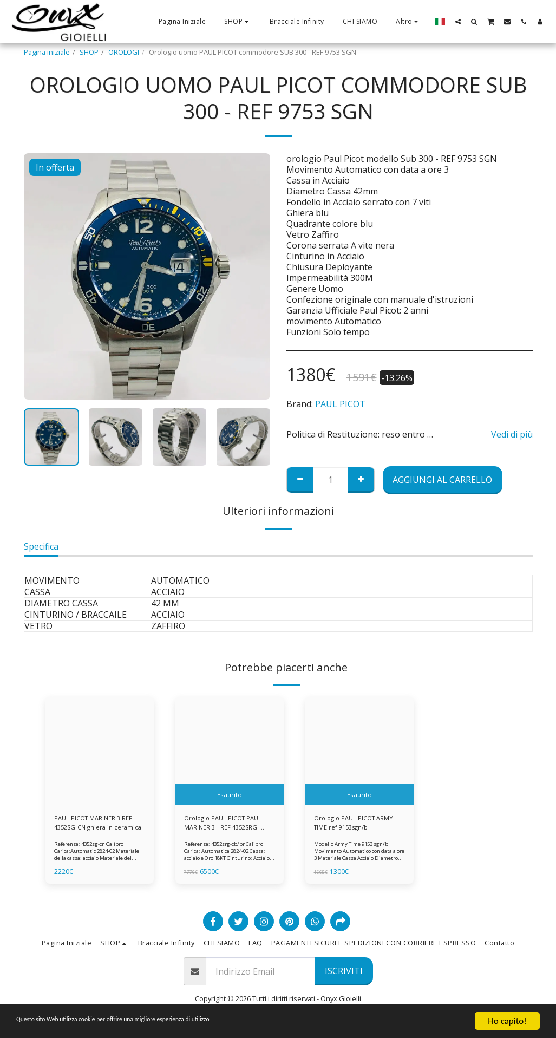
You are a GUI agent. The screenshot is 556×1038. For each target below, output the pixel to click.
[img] (99, 751)
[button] (458, 21)
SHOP (89, 52)
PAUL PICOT (340, 404)
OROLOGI (123, 52)
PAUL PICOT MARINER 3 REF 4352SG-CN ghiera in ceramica (97, 824)
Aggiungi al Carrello (442, 480)
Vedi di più (512, 434)
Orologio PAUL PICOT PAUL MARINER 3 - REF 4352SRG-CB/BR (227, 824)
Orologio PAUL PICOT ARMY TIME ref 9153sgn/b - (358, 824)
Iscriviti (344, 974)
